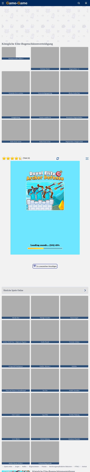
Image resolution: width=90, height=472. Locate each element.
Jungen (16, 466)
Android (84, 466)
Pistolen (44, 466)
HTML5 (76, 466)
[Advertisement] (23, 23)
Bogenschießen (34, 466)
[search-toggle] (78, 3)
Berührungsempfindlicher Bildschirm (60, 466)
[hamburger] (3, 3)
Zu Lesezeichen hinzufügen (45, 266)
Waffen (24, 466)
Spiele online (8, 466)
